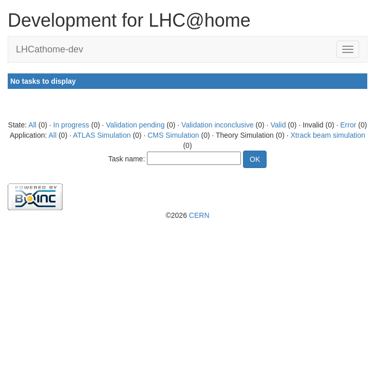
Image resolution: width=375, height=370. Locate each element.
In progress (71, 125)
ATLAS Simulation (102, 135)
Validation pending (135, 125)
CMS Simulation (173, 135)
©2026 (187, 215)
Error (348, 125)
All (32, 125)
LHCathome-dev (49, 49)
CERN (199, 215)
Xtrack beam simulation (328, 135)
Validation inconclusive (217, 125)
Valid (278, 125)
